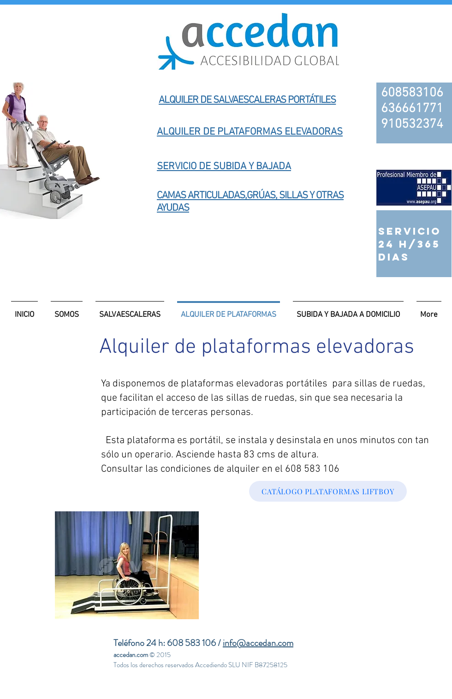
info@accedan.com (258, 643)
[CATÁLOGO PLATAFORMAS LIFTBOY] (328, 491)
